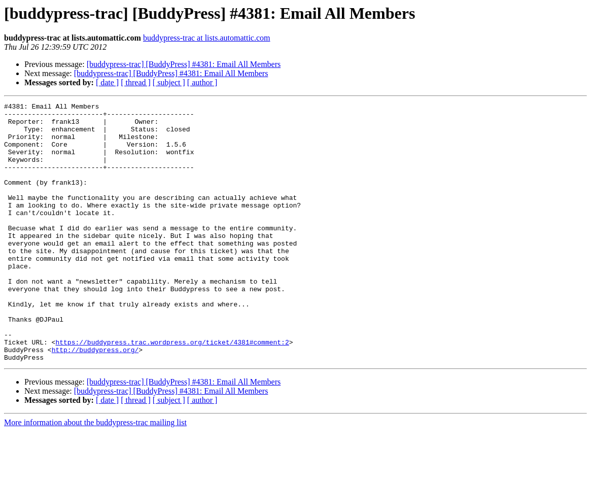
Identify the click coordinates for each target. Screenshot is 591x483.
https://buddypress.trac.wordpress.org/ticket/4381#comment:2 (172, 390)
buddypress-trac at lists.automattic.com (206, 37)
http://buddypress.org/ (95, 399)
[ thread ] (136, 82)
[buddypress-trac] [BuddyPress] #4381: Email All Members (184, 64)
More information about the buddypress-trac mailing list (95, 474)
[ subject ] (169, 82)
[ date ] (107, 82)
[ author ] (202, 82)
